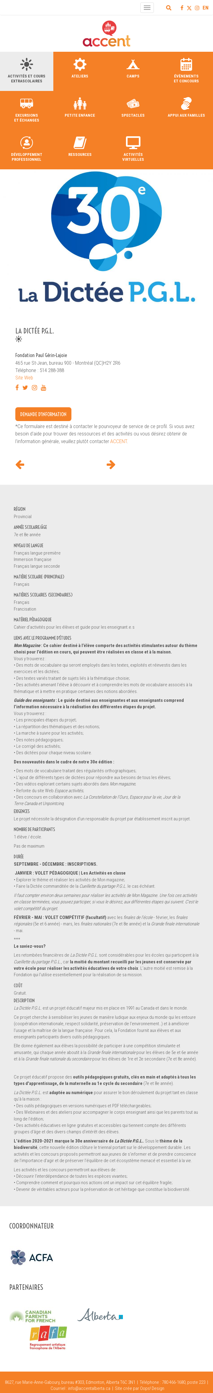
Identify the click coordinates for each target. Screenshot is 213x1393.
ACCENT (118, 441)
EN (205, 8)
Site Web (24, 378)
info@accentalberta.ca (89, 1388)
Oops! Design (152, 1388)
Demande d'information (43, 414)
